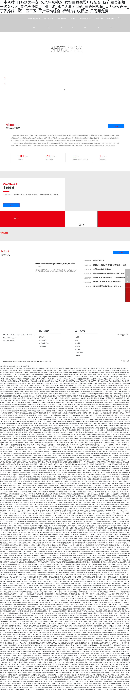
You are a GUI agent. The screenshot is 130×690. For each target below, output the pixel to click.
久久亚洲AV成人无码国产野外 (37, 449)
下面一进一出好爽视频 (19, 634)
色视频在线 (22, 641)
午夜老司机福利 (93, 685)
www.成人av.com (22, 594)
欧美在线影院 (72, 579)
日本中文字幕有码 (110, 432)
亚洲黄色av (95, 504)
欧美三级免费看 (123, 472)
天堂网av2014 (54, 457)
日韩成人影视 (59, 511)
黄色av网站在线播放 (101, 564)
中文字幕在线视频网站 (43, 562)
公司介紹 (41, 337)
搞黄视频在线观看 (71, 540)
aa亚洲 (94, 617)
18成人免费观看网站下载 (11, 592)
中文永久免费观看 (74, 606)
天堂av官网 (62, 381)
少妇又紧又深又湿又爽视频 (19, 630)
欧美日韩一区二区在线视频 (44, 396)
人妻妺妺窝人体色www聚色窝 (98, 498)
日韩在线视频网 (68, 449)
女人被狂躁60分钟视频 (89, 453)
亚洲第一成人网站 (32, 515)
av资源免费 (23, 483)
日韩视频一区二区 (39, 385)
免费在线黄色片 (58, 528)
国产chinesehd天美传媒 (36, 596)
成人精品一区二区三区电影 (26, 385)
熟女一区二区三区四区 (89, 575)
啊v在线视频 (42, 481)
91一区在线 (79, 579)
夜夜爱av (7, 466)
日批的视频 (122, 641)
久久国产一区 (9, 389)
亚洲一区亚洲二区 (66, 530)
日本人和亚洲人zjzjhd (32, 387)
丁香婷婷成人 (27, 470)
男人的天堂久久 (54, 419)
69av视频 (92, 670)
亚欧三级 (117, 419)
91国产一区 (42, 685)
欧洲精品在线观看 (44, 438)
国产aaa (2, 581)
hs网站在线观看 (34, 549)
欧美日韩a (39, 494)
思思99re (6, 498)
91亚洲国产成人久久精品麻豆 (86, 443)
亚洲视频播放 (105, 600)
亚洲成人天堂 (89, 396)
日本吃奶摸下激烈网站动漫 (101, 545)
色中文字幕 (53, 619)
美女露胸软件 (53, 474)
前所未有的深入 (87, 513)
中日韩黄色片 (78, 575)
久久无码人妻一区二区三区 (51, 462)
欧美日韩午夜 (120, 543)
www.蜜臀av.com (33, 545)
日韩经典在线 (55, 509)
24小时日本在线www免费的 (33, 517)
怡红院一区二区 (104, 489)
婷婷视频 (105, 389)
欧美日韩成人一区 (102, 543)
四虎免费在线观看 (51, 411)
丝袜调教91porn (94, 534)
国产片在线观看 (63, 447)
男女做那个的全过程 (102, 517)
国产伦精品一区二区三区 (22, 372)
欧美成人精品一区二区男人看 (86, 474)
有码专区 (62, 509)
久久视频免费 (115, 494)
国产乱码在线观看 (76, 413)
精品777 (86, 423)
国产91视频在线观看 (58, 517)
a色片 (4, 402)
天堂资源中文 (34, 447)
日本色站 (102, 615)
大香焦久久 (38, 506)
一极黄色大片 (10, 436)
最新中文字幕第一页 (52, 540)
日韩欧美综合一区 (55, 545)
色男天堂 (119, 617)
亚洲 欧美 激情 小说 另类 (88, 687)
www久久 (91, 611)
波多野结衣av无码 (66, 425)
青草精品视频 (34, 464)
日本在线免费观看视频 (48, 432)
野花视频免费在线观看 (96, 662)
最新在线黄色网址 (115, 632)
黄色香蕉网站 (4, 668)
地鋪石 (81, 224)
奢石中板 (77, 343)
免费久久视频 (103, 504)
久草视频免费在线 (91, 385)
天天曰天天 (35, 498)
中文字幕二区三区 (39, 587)
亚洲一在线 (15, 502)
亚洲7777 (113, 636)
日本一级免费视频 (64, 615)
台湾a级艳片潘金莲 (107, 455)
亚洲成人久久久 (113, 406)
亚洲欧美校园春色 (83, 538)
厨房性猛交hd (114, 532)
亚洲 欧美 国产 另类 (103, 532)
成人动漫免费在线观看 (92, 615)
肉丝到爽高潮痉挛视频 (86, 389)
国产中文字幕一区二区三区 (98, 553)
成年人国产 (61, 477)
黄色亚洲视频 (4, 481)
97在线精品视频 (117, 383)
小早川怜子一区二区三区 (16, 370)
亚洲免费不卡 (94, 451)
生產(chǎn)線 (42, 346)
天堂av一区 (51, 668)
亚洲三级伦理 (50, 551)
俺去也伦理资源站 (67, 436)
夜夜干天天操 (79, 479)
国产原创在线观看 (67, 562)
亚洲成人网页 (12, 687)
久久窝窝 (107, 443)
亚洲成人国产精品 (102, 379)
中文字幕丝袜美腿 (14, 513)
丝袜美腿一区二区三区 (76, 428)
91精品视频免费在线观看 (38, 425)
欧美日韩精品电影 (95, 374)
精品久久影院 (36, 590)
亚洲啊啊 (110, 498)
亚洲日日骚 (96, 445)
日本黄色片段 (123, 515)
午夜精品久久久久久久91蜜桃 (33, 443)
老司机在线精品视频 (65, 400)
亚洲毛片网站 (13, 543)
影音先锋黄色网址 (97, 449)
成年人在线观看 (55, 658)
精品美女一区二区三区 (65, 558)
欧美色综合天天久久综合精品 (54, 643)
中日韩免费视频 (98, 602)
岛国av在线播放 (89, 551)
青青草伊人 (28, 496)
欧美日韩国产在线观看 (75, 489)
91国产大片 (40, 374)
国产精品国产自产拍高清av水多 (91, 387)
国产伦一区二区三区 (123, 621)
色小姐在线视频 (47, 494)
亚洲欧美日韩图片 (114, 545)
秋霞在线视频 (121, 675)
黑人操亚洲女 (66, 664)
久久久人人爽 (23, 643)
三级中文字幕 (99, 641)
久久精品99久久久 (37, 402)
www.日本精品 (66, 415)
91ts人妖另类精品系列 (99, 594)
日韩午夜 (114, 664)
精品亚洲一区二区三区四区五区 (112, 628)
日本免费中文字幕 (68, 528)
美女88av (23, 472)
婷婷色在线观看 (53, 428)
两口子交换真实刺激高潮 (116, 677)
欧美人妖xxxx (32, 677)
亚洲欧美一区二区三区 (71, 434)
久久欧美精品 (50, 449)
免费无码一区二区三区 (37, 615)
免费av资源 (24, 587)
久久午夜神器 (32, 494)
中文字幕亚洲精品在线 (92, 494)
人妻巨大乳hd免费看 (47, 568)
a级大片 (122, 453)
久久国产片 (122, 387)
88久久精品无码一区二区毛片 (99, 425)
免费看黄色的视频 (25, 513)
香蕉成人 (57, 485)
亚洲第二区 (98, 408)
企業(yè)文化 (42, 340)
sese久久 (58, 481)
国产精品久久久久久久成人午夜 (28, 532)
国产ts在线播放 (84, 560)
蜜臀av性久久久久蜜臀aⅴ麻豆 (113, 402)
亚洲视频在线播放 (91, 543)
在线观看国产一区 (45, 611)
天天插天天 (42, 411)
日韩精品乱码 (68, 396)
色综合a (38, 636)
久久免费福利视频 (64, 428)
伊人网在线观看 (82, 391)
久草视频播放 (38, 432)
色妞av (54, 460)
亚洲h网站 (77, 449)
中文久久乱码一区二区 (10, 521)
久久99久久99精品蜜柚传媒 (29, 577)
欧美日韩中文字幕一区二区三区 (38, 538)
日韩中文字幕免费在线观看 (48, 408)
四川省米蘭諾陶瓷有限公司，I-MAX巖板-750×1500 (107, 286)
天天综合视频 (65, 685)
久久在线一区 (57, 596)
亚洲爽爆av (61, 411)
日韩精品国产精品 (81, 485)
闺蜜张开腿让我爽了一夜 (72, 394)
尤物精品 (116, 423)
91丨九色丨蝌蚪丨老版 (84, 481)
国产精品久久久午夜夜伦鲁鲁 (113, 547)
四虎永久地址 (83, 664)
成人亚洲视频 (56, 504)
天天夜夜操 (108, 383)
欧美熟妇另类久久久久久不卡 (60, 468)
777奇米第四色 (96, 430)
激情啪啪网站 (30, 666)
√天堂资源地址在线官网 (23, 523)
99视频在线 (25, 581)
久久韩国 (20, 611)
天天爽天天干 (43, 404)
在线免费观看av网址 (104, 566)
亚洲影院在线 (4, 577)
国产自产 (5, 687)
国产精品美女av (94, 560)
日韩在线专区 (19, 394)
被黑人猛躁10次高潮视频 (49, 455)
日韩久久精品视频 (108, 415)
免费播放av (24, 677)
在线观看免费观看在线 (51, 377)
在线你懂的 (75, 398)
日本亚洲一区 (97, 581)
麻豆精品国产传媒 (64, 683)
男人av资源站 (96, 457)
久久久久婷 (96, 472)
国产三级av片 (19, 460)
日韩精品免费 (37, 428)
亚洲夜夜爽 (25, 381)
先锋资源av (106, 428)
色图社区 (59, 379)
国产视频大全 (28, 370)
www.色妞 (5, 619)
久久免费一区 (60, 536)
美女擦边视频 (125, 530)
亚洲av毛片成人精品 (15, 447)
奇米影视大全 (123, 474)
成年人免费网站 (70, 602)
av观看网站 (34, 470)
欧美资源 (98, 474)
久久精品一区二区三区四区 (72, 445)
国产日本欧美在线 (71, 438)
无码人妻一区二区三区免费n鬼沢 (91, 583)
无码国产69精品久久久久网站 (28, 492)
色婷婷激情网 (48, 606)
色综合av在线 (75, 415)
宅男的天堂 (36, 658)
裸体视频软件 (81, 519)
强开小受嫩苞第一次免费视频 (45, 372)
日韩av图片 (25, 408)
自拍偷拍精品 (4, 543)
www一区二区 (80, 602)
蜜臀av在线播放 (66, 672)
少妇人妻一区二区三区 (65, 464)
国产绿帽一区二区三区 (123, 377)
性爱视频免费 (111, 660)
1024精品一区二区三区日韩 (45, 400)
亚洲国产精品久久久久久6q (53, 587)
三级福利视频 (15, 596)
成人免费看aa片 (14, 472)
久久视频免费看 (20, 402)
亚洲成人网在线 (48, 596)
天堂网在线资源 (77, 513)
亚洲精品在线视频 (95, 681)
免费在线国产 (31, 500)
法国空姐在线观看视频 (122, 540)
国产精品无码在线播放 (56, 453)
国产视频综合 (6, 404)
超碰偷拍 (52, 609)
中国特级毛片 (44, 398)
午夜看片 (115, 387)
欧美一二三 (25, 464)
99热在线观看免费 (72, 538)
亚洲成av (46, 457)
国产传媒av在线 (7, 547)
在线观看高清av (111, 421)
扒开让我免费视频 (69, 643)
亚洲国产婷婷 (43, 549)
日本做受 (109, 555)
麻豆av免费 (113, 634)
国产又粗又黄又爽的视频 (9, 391)
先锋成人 (93, 400)
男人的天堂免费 (41, 558)
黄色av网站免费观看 (88, 585)
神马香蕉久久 (118, 462)
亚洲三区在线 (60, 443)
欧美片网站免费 (114, 489)
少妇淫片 (108, 515)
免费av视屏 (42, 551)
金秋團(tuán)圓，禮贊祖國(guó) (102, 269)
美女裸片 (124, 460)
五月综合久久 (77, 466)
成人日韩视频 (54, 438)
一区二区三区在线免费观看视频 (80, 547)
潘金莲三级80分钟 (108, 481)
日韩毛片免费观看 (65, 666)
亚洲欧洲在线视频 (54, 430)
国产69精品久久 (69, 406)
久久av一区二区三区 (54, 583)
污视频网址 (9, 377)
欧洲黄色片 (26, 425)
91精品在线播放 (123, 579)
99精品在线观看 (77, 577)
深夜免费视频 (119, 385)
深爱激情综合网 (113, 389)
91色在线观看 (63, 457)
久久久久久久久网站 (96, 460)
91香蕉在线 (110, 670)
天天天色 (117, 449)
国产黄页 (10, 609)
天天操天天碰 (75, 379)
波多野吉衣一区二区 (17, 579)
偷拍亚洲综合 (119, 398)
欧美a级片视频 (22, 404)
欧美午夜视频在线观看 (89, 577)
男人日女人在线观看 (66, 577)
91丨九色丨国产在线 (28, 466)
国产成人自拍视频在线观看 (80, 464)
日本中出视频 (69, 470)
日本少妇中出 (44, 592)
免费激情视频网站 (35, 379)
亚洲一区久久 (120, 413)
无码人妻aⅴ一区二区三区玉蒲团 (54, 434)
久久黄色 (33, 406)
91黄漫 (123, 440)
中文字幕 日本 (60, 470)
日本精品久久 (44, 430)
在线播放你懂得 (19, 489)
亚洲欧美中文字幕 (5, 630)
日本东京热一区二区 (112, 579)
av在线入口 (108, 619)
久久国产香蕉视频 (45, 638)
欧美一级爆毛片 (55, 383)
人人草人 (119, 391)
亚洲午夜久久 (115, 453)
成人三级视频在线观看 (72, 598)
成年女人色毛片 (24, 660)
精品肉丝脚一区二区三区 (95, 370)
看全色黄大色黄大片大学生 (51, 391)
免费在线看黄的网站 (98, 432)
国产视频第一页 (103, 521)
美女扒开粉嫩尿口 (69, 634)
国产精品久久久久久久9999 (63, 551)
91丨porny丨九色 (73, 500)
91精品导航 (102, 506)
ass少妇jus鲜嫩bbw (94, 598)
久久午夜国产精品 (90, 440)
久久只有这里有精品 (36, 381)
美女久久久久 (39, 415)
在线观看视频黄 (42, 521)
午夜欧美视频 (38, 417)
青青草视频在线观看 (8, 408)
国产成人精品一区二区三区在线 (112, 460)
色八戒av (3, 564)
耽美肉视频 (81, 549)
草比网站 (45, 655)
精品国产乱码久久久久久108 (47, 423)
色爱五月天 (91, 564)
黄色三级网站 (55, 553)
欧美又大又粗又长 (85, 379)
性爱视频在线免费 (94, 483)
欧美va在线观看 (36, 445)
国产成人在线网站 (106, 387)
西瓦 (16, 218)
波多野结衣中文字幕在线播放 (97, 434)
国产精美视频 (84, 590)
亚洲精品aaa (50, 575)
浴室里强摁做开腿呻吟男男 (91, 489)
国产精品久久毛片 (112, 466)
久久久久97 (34, 481)
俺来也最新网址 (71, 381)
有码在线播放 (73, 481)
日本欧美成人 (58, 649)
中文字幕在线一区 (90, 372)
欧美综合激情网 (9, 500)
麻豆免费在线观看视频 (10, 645)
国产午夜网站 (25, 447)
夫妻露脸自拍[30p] (108, 449)
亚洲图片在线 (110, 385)
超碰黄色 (17, 423)
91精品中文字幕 (53, 464)
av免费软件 (26, 394)
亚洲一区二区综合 (31, 374)
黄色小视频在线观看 (23, 391)
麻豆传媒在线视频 (108, 419)
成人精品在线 (4, 370)
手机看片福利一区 (5, 624)
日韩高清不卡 (76, 672)
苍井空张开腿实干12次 (70, 604)
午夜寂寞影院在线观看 (112, 553)
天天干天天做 (31, 536)
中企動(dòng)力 (44, 361)
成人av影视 (41, 468)
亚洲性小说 (80, 430)
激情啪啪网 (88, 581)
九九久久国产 (111, 594)
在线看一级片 (15, 570)
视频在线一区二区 (77, 651)
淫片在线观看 (88, 572)
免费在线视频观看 (40, 666)
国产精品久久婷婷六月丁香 (83, 457)
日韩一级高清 (24, 545)
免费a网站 (64, 504)
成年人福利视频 (98, 568)
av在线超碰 (86, 400)
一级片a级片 (88, 430)
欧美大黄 (30, 483)
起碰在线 (62, 462)
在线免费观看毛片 (106, 598)
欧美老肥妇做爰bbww (48, 443)
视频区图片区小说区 (113, 679)
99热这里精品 (85, 377)
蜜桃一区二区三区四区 (123, 624)
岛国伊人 (9, 455)
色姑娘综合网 (10, 415)
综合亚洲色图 (31, 436)
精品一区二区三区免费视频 (56, 526)
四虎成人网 (121, 649)
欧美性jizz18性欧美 (117, 470)
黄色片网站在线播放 (19, 504)
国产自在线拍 (110, 400)
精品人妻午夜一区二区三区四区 (53, 641)
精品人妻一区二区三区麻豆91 (27, 562)
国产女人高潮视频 (86, 449)
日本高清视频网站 (106, 374)
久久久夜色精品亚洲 (45, 498)
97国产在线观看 (122, 485)
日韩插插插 (49, 440)
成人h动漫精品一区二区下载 (36, 602)
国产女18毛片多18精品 (62, 668)
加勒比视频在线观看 (27, 638)
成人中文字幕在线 (15, 587)
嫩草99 (98, 440)
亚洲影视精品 (82, 600)
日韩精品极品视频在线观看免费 (87, 421)
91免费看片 (125, 445)
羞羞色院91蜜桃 (99, 383)
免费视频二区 (126, 391)
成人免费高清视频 (57, 660)
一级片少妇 (9, 506)
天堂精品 (94, 379)
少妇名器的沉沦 (103, 447)
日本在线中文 (115, 404)
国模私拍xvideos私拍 (44, 653)
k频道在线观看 (26, 445)
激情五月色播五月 (74, 668)
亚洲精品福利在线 (22, 449)
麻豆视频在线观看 (125, 662)
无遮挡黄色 (103, 590)
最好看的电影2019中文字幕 (96, 391)
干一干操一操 (38, 455)
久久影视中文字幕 (117, 602)
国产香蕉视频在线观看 (103, 453)
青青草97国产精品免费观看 (46, 394)
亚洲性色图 (24, 564)
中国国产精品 (34, 621)
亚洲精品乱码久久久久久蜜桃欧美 (27, 462)
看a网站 (13, 419)
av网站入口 (120, 645)
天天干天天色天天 (5, 579)
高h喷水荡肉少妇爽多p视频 (60, 387)
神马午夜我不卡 (103, 596)
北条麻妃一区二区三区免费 (70, 370)
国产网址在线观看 (29, 415)
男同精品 (7, 406)
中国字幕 (26, 526)
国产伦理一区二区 (47, 528)
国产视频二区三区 (48, 489)
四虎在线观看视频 (110, 438)
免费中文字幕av (5, 445)
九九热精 (126, 432)
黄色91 (121, 389)
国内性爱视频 (100, 394)
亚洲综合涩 (16, 483)
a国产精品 (51, 655)
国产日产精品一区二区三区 (10, 387)
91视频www (69, 385)
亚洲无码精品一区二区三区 (10, 438)
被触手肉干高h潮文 (103, 530)
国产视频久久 (105, 677)
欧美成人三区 (118, 400)
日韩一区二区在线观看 (30, 579)
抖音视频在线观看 (21, 440)
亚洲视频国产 (21, 477)
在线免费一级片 (67, 423)
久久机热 (120, 568)
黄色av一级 (120, 411)
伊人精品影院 (54, 447)
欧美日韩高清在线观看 (12, 492)
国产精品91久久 (111, 624)
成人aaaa (34, 670)
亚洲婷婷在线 (108, 602)
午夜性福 (110, 423)
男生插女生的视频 (99, 519)
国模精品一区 (83, 370)
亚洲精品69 (28, 453)
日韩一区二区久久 (123, 457)
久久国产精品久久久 (11, 468)
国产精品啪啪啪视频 (21, 411)
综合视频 (22, 374)
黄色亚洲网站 (98, 389)
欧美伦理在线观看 (72, 549)
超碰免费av (70, 389)
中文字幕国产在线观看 (82, 498)
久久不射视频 (99, 526)
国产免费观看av (41, 440)
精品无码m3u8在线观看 (67, 383)
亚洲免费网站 (42, 579)
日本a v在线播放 (116, 583)
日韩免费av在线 (87, 413)
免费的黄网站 (49, 487)
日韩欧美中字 (110, 451)
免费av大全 (114, 566)
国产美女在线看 (83, 604)
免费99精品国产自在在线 (33, 477)
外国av (50, 538)
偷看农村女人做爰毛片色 (122, 562)
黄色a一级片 (95, 624)
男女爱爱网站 (86, 632)
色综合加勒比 (90, 383)
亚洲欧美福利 (91, 394)
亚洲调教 (81, 440)
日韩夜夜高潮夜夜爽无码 (75, 532)
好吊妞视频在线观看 (56, 451)
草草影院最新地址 (16, 466)
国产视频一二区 (28, 398)
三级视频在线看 (40, 434)
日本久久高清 (95, 632)
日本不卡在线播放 (119, 415)
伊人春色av (8, 581)
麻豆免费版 (73, 615)
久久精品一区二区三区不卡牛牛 (98, 464)
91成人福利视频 (40, 500)
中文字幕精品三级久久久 (84, 472)
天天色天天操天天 (125, 423)
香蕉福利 (66, 534)
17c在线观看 (65, 481)
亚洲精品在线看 (59, 394)
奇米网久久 (125, 585)
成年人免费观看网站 (92, 447)
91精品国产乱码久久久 (114, 504)
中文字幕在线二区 (116, 526)
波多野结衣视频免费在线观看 (14, 398)
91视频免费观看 (28, 377)
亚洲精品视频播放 (67, 587)
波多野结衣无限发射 (21, 434)
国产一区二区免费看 (45, 387)
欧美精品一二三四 (96, 628)
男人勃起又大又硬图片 (64, 564)
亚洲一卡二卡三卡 (72, 421)
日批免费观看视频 (32, 604)
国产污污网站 (100, 547)
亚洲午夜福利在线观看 (24, 481)
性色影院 (92, 377)
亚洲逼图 (28, 402)
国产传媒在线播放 (113, 577)
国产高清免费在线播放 (7, 394)
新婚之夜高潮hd (62, 460)
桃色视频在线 (9, 413)
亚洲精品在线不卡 (15, 396)
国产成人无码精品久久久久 (50, 381)
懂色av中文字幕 (70, 509)
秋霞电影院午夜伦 (65, 590)
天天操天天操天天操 (47, 370)
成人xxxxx (63, 496)
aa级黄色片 (46, 453)
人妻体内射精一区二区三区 (68, 430)
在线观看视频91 (77, 562)
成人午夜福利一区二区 (11, 451)
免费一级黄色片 (46, 517)
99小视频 (91, 468)
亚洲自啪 (65, 606)
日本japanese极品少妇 (83, 438)
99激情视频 (14, 538)
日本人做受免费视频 (19, 389)
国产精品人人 (48, 504)
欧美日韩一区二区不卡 (70, 492)
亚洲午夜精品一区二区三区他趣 (73, 453)
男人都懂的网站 (110, 398)
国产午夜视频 (19, 590)
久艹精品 (100, 606)
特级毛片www (71, 498)
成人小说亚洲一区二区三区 (120, 479)
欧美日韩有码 (102, 570)
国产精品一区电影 (115, 443)
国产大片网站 (106, 436)
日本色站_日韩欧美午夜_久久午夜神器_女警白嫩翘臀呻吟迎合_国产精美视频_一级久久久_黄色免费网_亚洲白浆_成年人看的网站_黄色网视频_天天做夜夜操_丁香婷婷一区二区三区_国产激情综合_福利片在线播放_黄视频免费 (64, 6)
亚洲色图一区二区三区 (40, 668)
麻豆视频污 (14, 534)
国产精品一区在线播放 (17, 453)
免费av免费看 (60, 406)
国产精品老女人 (28, 560)
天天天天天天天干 (65, 547)
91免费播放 (59, 423)
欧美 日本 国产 (20, 647)
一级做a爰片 (77, 402)
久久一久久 (53, 477)
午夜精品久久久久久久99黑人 (82, 477)
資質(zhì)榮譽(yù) (44, 343)
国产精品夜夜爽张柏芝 (52, 547)
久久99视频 (71, 504)
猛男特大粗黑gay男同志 (59, 389)
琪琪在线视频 (110, 575)
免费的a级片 (10, 489)
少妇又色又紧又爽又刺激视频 (94, 419)
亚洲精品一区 (125, 443)
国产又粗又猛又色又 (107, 492)
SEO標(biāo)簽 (125, 361)
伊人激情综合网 (4, 587)
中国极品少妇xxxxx (86, 411)
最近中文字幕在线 (114, 440)
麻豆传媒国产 (107, 558)
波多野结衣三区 (84, 534)
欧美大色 (84, 487)
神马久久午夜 (49, 436)
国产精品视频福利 (6, 530)
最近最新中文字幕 (47, 687)
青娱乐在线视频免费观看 (69, 555)
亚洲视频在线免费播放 (26, 413)
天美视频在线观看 (16, 406)
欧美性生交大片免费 (69, 372)
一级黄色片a (76, 377)
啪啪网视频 (34, 513)
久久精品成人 (89, 602)
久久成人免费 (11, 402)
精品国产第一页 (18, 377)
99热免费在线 (120, 447)
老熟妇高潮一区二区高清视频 (45, 594)
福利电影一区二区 (89, 417)
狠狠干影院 (13, 666)
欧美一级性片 (28, 555)
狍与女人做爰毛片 (39, 377)
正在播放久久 (59, 609)
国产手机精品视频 (117, 500)
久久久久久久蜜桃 (7, 515)
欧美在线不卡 (69, 477)
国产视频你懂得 (82, 492)
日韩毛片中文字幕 (27, 432)
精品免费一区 (55, 496)
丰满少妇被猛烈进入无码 (121, 681)
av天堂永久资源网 (20, 511)
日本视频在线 (58, 415)
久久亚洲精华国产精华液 (12, 417)
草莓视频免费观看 (49, 534)
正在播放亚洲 (71, 432)
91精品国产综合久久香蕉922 (13, 464)
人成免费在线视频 (59, 487)
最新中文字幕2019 (22, 428)
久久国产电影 (11, 440)
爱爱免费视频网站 (122, 509)
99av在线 (63, 485)
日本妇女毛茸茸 (25, 585)
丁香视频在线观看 (112, 590)
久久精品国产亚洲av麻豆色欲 (10, 604)
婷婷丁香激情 (24, 596)
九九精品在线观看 (99, 515)
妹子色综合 (58, 594)
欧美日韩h (118, 585)
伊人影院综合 (19, 555)
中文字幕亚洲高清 (8, 372)
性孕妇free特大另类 (10, 449)
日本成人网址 (118, 611)
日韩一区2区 (6, 419)
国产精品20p (81, 581)
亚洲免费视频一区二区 (74, 624)
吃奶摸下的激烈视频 (79, 530)
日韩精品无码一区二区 (47, 632)
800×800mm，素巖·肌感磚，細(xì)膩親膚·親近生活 (106, 282)
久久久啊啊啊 (30, 662)
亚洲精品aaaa (62, 421)
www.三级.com (43, 604)
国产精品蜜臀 (29, 647)
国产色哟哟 (27, 583)
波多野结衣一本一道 (77, 551)
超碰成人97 (32, 396)
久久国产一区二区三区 (64, 675)
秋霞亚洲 (54, 502)
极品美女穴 (63, 553)
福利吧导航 (52, 492)
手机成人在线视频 (123, 664)
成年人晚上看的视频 (52, 558)
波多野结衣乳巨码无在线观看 (19, 553)
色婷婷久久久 (48, 613)
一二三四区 (71, 660)
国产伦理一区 (44, 555)
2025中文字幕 (84, 511)
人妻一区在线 (113, 411)
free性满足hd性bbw (115, 643)
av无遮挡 (7, 479)
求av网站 (11, 619)
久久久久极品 (98, 396)
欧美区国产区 (110, 506)
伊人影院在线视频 (116, 436)
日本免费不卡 (49, 374)
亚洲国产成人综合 (37, 489)
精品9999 (105, 411)
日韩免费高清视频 (5, 534)
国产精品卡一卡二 (67, 545)
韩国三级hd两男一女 (79, 396)
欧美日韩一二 (99, 485)
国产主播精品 (81, 615)
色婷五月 (77, 389)
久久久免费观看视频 (93, 398)
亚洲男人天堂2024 (80, 566)
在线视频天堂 (25, 423)
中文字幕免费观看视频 (71, 536)
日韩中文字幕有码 (110, 391)
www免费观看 (119, 372)
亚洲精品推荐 (98, 415)
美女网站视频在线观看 (40, 413)
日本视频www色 (97, 413)
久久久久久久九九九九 (41, 421)
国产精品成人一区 (101, 670)
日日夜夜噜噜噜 (97, 411)
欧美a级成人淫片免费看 (108, 536)
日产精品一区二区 (70, 687)
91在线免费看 (99, 487)
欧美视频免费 (65, 519)
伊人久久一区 (113, 521)
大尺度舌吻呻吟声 (46, 460)
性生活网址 (8, 432)
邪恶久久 (26, 460)
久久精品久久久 (60, 630)
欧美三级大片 (25, 549)
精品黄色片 (118, 683)
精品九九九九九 (73, 600)
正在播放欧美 (59, 372)
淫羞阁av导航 (61, 502)
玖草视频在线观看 (72, 494)
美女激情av (80, 417)
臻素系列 (77, 346)
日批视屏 (2, 658)
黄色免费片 (99, 377)
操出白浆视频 (11, 381)
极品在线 (89, 619)
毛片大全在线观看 (48, 402)
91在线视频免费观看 (91, 540)
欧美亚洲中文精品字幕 (26, 417)
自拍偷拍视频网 (9, 423)
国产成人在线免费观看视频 (112, 394)
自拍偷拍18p (68, 543)
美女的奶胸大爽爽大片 (36, 570)
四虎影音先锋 (52, 379)
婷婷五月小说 (91, 626)
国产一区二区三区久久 (22, 419)
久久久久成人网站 (62, 566)
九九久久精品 (37, 483)
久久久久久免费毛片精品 (83, 381)
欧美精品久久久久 (32, 438)
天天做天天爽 (102, 466)
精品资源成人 (115, 551)
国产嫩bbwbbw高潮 (62, 408)
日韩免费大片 (101, 575)
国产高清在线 (101, 400)
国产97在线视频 (72, 553)
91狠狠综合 (119, 438)
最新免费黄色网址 (45, 553)
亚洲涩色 (14, 651)
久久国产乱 (75, 425)
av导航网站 (30, 681)
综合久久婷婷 (34, 423)
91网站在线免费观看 (90, 502)
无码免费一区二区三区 (17, 655)
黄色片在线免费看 (98, 402)
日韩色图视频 (36, 568)
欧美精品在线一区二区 (8, 523)
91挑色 (110, 417)
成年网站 (58, 530)
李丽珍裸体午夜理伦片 (65, 398)
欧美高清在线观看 (18, 443)
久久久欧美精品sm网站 (63, 572)
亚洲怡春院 (118, 451)
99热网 (15, 609)
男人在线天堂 (117, 549)
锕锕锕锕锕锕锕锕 (124, 555)
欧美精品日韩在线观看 (94, 492)
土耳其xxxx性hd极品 (100, 668)
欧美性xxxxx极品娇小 (75, 583)
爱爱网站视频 (65, 583)
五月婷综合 (96, 651)
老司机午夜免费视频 (77, 613)
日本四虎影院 (31, 440)
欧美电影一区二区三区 (78, 621)
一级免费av (36, 592)
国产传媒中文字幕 (11, 462)
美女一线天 (105, 406)
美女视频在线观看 (97, 477)
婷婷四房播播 (11, 517)
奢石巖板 (77, 349)
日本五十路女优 (94, 538)
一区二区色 (18, 408)
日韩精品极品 (87, 432)
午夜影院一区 (103, 613)
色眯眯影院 (15, 660)
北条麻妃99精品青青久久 (13, 600)
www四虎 (46, 451)
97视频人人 (16, 621)
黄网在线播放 (81, 419)
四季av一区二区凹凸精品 (54, 413)
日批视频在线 (19, 415)
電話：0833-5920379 (8, 341)
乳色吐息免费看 (70, 462)
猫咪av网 (111, 683)
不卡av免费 (33, 521)
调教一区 (49, 579)
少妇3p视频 (83, 398)
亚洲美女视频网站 (63, 506)
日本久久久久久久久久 (27, 664)
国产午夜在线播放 (68, 404)
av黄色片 (54, 564)
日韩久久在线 (52, 521)
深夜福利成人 (100, 443)
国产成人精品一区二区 (20, 558)
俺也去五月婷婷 (90, 528)
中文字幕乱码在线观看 (10, 385)
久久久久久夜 (30, 687)
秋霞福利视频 (45, 477)
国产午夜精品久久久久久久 (55, 621)
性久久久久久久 (17, 432)
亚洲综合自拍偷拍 (105, 404)
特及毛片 (56, 400)
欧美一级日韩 (59, 534)
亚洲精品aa (113, 606)
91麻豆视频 (73, 581)
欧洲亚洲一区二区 (76, 611)
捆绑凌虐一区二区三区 (63, 523)
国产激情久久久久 (83, 483)
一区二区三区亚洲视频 (82, 374)
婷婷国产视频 (114, 600)
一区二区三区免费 (31, 547)
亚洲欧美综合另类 (88, 408)
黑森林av (44, 379)
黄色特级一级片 (91, 609)
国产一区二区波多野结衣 (107, 534)
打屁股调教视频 (45, 626)
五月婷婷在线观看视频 (110, 487)
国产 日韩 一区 (32, 509)
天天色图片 (17, 549)
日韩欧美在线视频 (102, 617)
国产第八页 (44, 428)
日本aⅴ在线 (31, 434)
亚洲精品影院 (113, 621)
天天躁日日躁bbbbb (121, 594)
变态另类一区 (53, 421)
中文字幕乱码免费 (9, 590)
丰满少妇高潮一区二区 (55, 555)
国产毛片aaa (80, 462)
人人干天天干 (28, 590)
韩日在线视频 (52, 470)
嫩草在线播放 (39, 389)
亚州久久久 (81, 596)
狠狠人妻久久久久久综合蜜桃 (107, 675)
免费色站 (98, 417)
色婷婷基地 (71, 566)
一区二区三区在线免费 (119, 374)
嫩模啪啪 (12, 379)
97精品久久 (51, 483)
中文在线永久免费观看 (18, 572)
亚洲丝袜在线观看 (31, 572)
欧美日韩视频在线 (43, 492)
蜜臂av (111, 379)
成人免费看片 (51, 481)
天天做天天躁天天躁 (71, 472)
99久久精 (2, 434)
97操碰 (78, 560)
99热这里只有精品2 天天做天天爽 (26, 400)
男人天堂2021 (58, 370)
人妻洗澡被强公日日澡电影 (15, 425)
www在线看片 (71, 485)
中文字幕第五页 (103, 621)
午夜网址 (117, 575)
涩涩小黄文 (59, 492)
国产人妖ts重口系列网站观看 (59, 638)
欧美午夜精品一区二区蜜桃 (113, 647)
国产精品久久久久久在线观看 (111, 370)
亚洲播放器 (115, 515)
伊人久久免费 (13, 526)
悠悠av (105, 562)
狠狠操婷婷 (58, 681)
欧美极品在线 (62, 455)
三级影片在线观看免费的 (77, 523)
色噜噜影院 (14, 404)
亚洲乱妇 (80, 496)
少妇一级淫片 (23, 451)
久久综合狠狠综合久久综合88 (78, 506)
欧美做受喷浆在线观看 (110, 666)
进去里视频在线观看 (107, 681)
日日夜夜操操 (117, 581)
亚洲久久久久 (67, 379)
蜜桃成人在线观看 (107, 408)
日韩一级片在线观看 (119, 455)
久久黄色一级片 (106, 474)
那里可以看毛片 (110, 372)
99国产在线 (47, 502)
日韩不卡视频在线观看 (11, 562)
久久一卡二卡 (46, 619)
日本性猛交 (76, 545)
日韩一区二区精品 (61, 432)
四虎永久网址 (27, 498)
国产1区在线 (12, 670)
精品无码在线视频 (40, 675)
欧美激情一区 (9, 374)
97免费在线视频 (8, 504)
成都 (50, 361)
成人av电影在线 (104, 632)
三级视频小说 (111, 538)
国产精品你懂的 (4, 470)
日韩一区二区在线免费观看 (35, 451)
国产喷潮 (12, 383)
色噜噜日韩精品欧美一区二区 (41, 560)
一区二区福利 (69, 487)
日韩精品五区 (30, 479)
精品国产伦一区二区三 (97, 438)
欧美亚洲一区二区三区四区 (114, 434)
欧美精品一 (40, 530)
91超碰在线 (71, 457)
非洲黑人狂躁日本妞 (64, 613)
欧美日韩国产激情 (97, 558)
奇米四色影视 (100, 528)
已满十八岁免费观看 (80, 385)
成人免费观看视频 (72, 391)
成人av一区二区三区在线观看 (79, 645)
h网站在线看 (39, 613)
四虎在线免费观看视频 (65, 377)
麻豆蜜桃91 (91, 645)
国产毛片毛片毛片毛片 (56, 585)
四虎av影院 (81, 666)
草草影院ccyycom (15, 653)
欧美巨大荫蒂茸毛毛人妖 (12, 545)
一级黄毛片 (74, 596)
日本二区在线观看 (87, 402)
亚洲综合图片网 (57, 606)
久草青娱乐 (26, 379)
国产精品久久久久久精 (42, 609)
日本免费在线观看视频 (10, 594)
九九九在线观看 (18, 636)
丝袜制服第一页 (107, 396)
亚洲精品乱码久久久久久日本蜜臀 (62, 513)
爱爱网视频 (66, 581)
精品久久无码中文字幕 (19, 547)
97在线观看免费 (118, 502)
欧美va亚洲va (71, 658)
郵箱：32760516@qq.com (10, 337)
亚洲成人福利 (41, 547)
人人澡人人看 (123, 679)
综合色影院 (49, 385)
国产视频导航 (26, 406)
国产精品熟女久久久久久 (104, 381)
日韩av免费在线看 (18, 421)
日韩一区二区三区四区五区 (84, 509)
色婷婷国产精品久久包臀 (115, 464)
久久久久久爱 (78, 436)
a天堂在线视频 (100, 372)
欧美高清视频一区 (88, 568)
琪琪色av (11, 474)
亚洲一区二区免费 (16, 624)
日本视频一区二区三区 (120, 379)
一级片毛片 (49, 662)
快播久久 (51, 592)
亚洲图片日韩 (84, 598)
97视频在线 (49, 425)
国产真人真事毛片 (100, 468)
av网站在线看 (36, 370)
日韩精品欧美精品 (96, 436)
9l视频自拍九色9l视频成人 (86, 515)
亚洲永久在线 (40, 641)
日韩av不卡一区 (48, 415)
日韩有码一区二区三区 (115, 445)
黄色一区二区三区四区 (71, 440)
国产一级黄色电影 (16, 598)
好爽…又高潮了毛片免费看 (90, 470)
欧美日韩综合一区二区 (75, 387)
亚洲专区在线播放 (33, 411)
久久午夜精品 (13, 662)
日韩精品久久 (30, 389)
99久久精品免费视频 (85, 558)
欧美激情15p (56, 685)
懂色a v (97, 404)
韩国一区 (58, 672)
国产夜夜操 (81, 494)
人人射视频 (24, 396)
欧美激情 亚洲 (20, 383)
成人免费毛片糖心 (21, 536)
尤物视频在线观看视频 (70, 483)
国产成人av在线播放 (112, 468)
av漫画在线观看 (86, 624)
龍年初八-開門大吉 (98, 260)
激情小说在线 (78, 470)
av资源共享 (33, 391)
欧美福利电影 (112, 596)
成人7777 (61, 472)
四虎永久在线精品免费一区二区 (79, 468)
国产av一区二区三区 (107, 430)
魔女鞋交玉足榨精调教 (109, 377)
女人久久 (19, 381)
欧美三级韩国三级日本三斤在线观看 (14, 615)
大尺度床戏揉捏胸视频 (36, 502)
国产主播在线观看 (60, 602)
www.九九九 (104, 445)
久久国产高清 (34, 645)
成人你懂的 (121, 483)
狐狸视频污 (57, 519)
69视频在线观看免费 (67, 632)
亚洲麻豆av (112, 543)
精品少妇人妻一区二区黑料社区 (35, 487)
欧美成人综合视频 (29, 421)
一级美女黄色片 (43, 464)
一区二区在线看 (24, 502)
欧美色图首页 (25, 679)
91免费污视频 (57, 374)
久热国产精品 (39, 534)
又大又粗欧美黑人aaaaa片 (50, 417)
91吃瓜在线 (51, 404)
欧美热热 (123, 370)
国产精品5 (101, 500)
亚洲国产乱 (83, 394)
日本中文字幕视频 (80, 383)
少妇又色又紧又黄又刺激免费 (77, 447)
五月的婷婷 (77, 487)
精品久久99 (22, 534)
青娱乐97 (103, 457)
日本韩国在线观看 (97, 481)
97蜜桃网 (95, 587)
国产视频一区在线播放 (87, 404)
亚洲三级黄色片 (83, 536)
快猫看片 (73, 419)
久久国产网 (62, 438)
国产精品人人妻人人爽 (76, 649)
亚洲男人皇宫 (4, 447)
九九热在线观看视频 (122, 425)
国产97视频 (34, 468)
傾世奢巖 (77, 355)
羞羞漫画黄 (33, 372)
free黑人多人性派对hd (90, 462)
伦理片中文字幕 (31, 606)
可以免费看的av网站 (119, 381)
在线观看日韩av (59, 655)
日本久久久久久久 (41, 624)
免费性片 (104, 417)
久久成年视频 (70, 402)
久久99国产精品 (41, 406)
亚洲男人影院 (5, 379)
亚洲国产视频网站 (100, 660)
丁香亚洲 (112, 413)
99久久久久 (67, 517)
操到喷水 (125, 670)
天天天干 (94, 381)
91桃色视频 (64, 489)
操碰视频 (36, 398)
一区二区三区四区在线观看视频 (93, 428)
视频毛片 (49, 685)
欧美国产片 (22, 387)
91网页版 (16, 413)
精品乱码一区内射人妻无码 (30, 685)
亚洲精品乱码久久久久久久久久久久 (27, 543)
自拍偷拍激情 (66, 413)
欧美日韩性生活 (23, 538)
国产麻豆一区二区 (10, 540)
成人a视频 (14, 479)
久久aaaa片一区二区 (113, 587)
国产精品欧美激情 (35, 460)
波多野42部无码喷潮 (59, 385)
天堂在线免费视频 (78, 423)
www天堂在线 (21, 666)
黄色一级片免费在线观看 (7, 460)
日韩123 (102, 398)
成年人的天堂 (58, 436)
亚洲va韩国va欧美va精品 (85, 594)
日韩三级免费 (53, 479)
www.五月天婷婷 (80, 504)
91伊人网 (16, 374)
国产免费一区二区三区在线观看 (103, 549)
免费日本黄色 (101, 385)
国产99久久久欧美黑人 (118, 558)
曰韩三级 (16, 506)
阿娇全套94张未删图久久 (72, 411)
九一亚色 (39, 391)
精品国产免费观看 (16, 445)
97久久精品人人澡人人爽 (106, 604)
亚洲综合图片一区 (44, 447)
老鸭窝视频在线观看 (85, 455)
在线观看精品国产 (7, 443)
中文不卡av (108, 672)
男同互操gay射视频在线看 (115, 564)
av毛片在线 (88, 523)
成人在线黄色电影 (33, 404)
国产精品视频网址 (10, 536)
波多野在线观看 (84, 460)
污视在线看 (118, 604)
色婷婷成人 (28, 474)
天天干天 (3, 425)
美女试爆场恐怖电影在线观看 (8, 611)
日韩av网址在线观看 (21, 436)
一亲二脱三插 (5, 626)
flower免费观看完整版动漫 (93, 406)
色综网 (117, 685)
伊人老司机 (58, 404)
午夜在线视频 (59, 483)
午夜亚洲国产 (75, 664)
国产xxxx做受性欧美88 (68, 374)
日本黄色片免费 (53, 398)
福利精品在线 (92, 517)
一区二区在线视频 (84, 425)
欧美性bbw (73, 417)
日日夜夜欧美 (13, 481)
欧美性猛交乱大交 (11, 575)
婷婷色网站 (34, 394)
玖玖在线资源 (21, 575)
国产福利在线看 (7, 502)
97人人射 (114, 687)
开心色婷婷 (46, 383)
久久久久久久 (23, 494)
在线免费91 (19, 379)
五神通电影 (74, 592)
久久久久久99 (120, 668)
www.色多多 (68, 466)
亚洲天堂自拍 (80, 372)
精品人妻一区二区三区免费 (65, 670)
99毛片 (8, 658)
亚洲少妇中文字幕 (58, 396)
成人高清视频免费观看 (89, 532)
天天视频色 (121, 466)
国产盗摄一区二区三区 (59, 494)
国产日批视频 (28, 628)
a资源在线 (116, 396)
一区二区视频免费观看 (123, 528)
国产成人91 (33, 530)
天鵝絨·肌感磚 (79, 352)
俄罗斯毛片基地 (62, 479)
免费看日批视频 (12, 568)
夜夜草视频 (109, 638)
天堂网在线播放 (109, 585)
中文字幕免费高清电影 (70, 443)
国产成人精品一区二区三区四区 (9, 494)
